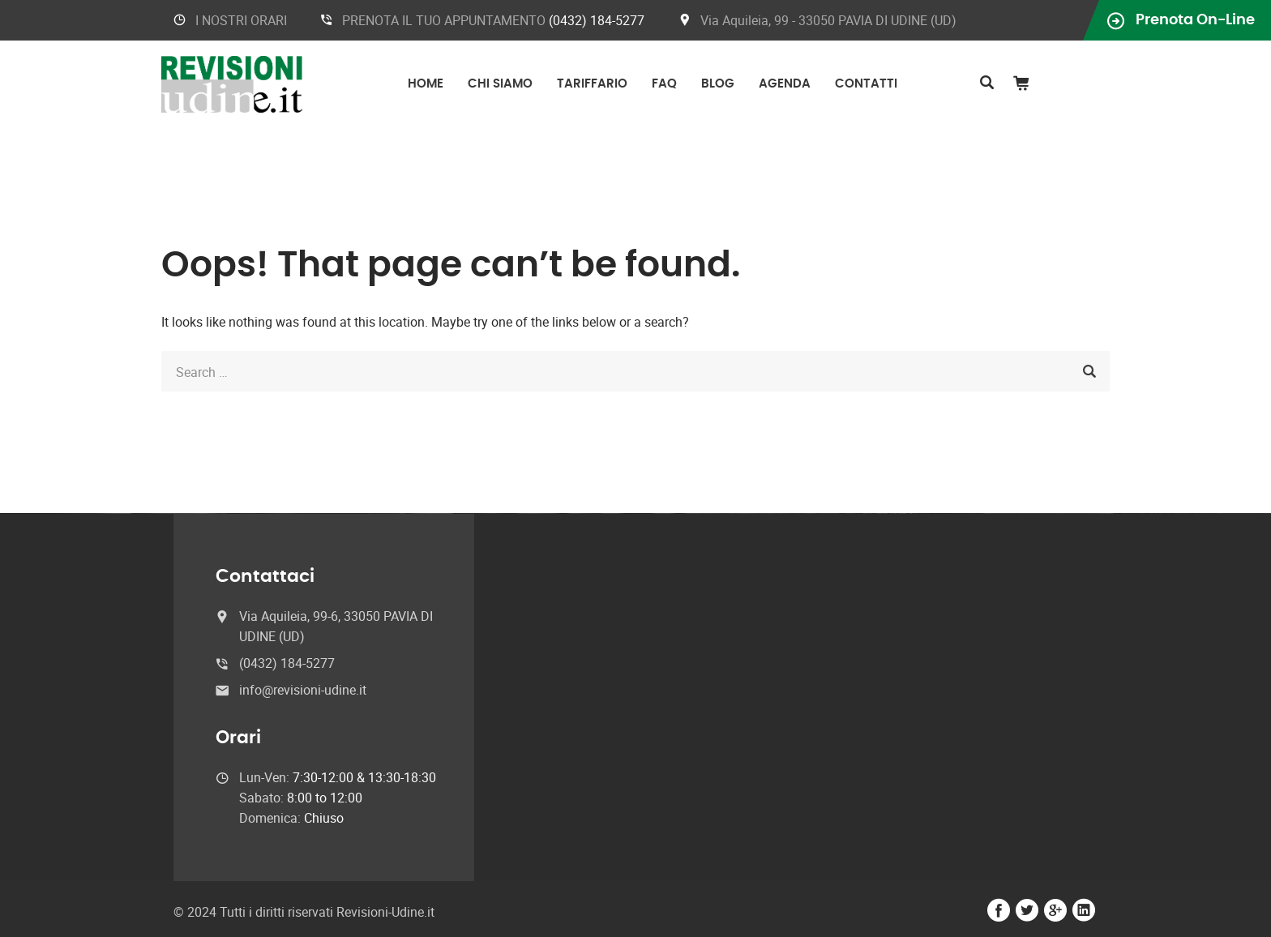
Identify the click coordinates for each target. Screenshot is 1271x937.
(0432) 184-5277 (596, 20)
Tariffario (592, 84)
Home (425, 84)
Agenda (785, 84)
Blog (717, 84)
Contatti (866, 84)
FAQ (664, 84)
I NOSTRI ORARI (241, 20)
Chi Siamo (500, 84)
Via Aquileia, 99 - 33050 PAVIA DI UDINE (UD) (828, 20)
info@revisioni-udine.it (302, 690)
